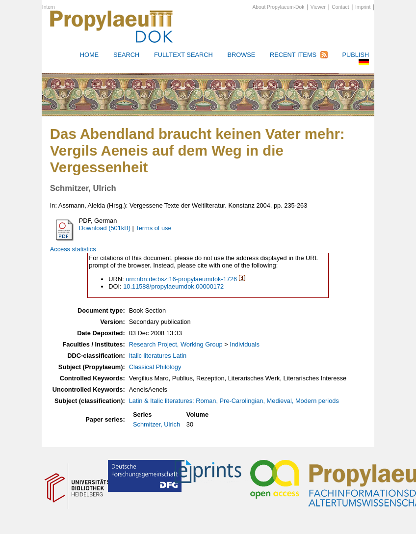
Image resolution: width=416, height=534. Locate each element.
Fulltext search (183, 54)
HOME (89, 54)
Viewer (318, 7)
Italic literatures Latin (157, 355)
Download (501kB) (104, 228)
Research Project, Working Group (176, 344)
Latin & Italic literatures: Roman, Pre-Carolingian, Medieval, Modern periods (234, 400)
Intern (48, 7)
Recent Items (293, 54)
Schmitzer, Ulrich (156, 424)
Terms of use (153, 228)
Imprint (362, 7)
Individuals (244, 344)
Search (126, 54)
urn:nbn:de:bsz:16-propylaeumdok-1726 (181, 279)
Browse (241, 54)
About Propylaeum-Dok (279, 7)
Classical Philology (155, 367)
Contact (340, 7)
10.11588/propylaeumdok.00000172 (173, 286)
